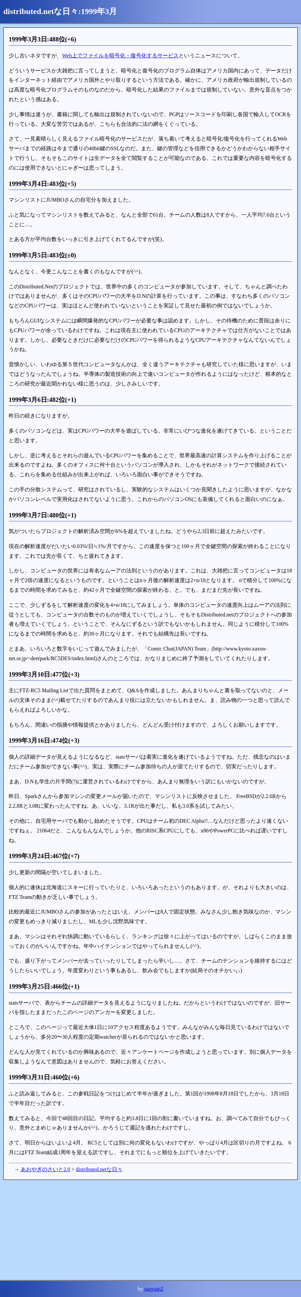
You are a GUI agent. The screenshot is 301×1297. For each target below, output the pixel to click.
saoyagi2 (153, 1289)
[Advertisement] (150, 1230)
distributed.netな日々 (99, 1169)
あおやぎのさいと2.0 (45, 1169)
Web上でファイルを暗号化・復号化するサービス (120, 55)
